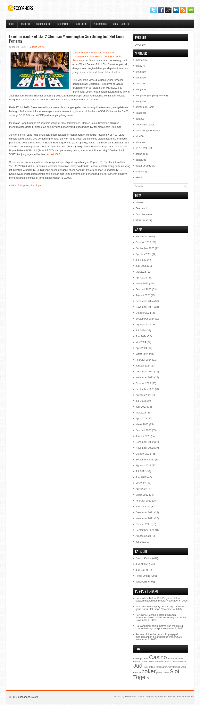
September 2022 (145, 459)
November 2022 (145, 447)
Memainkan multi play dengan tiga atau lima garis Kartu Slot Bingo (160, 608)
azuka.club (142, 153)
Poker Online (100, 23)
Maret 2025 (142, 283)
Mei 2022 (141, 483)
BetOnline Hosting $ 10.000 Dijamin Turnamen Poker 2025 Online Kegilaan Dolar (161, 616)
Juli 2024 (141, 330)
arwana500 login (145, 106)
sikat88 (140, 136)
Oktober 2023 (143, 383)
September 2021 (145, 530)
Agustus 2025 (143, 254)
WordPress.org (144, 220)
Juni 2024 (141, 336)
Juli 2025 (141, 259)
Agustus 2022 (143, 465)
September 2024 (145, 318)
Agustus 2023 (143, 395)
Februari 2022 (143, 500)
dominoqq (141, 171)
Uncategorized (121, 23)
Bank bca (162, 696)
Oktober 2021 (143, 524)
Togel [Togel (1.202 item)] (139, 677)
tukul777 (140, 65)
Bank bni (172, 696)
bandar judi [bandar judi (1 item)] (138, 658)
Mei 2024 (141, 342)
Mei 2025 (141, 271)
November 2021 (145, 518)
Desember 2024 (145, 301)
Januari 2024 (143, 365)
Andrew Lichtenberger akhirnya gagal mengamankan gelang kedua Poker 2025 (159, 635)
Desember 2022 (145, 441)
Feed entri (141, 208)
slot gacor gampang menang (152, 95)
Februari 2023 (143, 430)
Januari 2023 (143, 436)
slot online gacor (145, 124)
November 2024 (145, 306)
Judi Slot (25, 23)
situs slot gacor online (148, 130)
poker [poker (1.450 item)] (148, 671)
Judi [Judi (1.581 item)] (138, 665)
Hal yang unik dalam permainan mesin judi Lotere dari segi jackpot (159, 627)
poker (26, 185)
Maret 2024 (142, 353)
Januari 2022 (143, 506)
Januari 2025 (143, 295)
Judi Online (62, 23)
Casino (12, 185)
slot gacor (141, 71)
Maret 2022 (142, 494)
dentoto (140, 118)
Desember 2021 (145, 512)
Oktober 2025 (143, 242)
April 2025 (141, 277)
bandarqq (141, 159)
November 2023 (145, 377)
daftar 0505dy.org (145, 165)
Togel (38, 185)
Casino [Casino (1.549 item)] (158, 657)
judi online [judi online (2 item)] (149, 666)
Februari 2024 (143, 359)
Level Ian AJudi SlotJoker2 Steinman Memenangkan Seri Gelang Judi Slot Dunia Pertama (96, 56)
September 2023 (145, 389)
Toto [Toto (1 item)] (149, 678)
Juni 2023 (141, 406)
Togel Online (81, 23)
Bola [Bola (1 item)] (146, 658)
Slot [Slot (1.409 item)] (174, 671)
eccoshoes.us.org (28, 696)
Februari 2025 (143, 289)
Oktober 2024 (143, 312)
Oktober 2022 (143, 453)
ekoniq (139, 177)
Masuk (139, 202)
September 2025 (145, 248)
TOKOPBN (139, 44)
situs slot (141, 83)
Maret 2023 (142, 424)
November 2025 (145, 236)
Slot (32, 185)
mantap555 (142, 60)
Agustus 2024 (143, 324)
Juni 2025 (141, 265)
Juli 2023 (141, 400)
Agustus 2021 (143, 535)
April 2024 (141, 348)
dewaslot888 (53, 154)
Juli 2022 (141, 471)
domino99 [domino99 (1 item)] (172, 658)
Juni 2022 (141, 477)
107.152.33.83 (144, 148)
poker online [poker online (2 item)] (162, 672)
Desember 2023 (145, 371)
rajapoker (141, 112)
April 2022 (141, 488)
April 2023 (141, 418)
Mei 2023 (141, 412)
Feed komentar (144, 214)
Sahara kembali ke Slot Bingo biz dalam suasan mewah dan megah (158, 599)
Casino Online (43, 23)
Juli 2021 (141, 541)
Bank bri (180, 696)
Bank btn (189, 696)
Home (11, 23)
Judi (20, 185)
